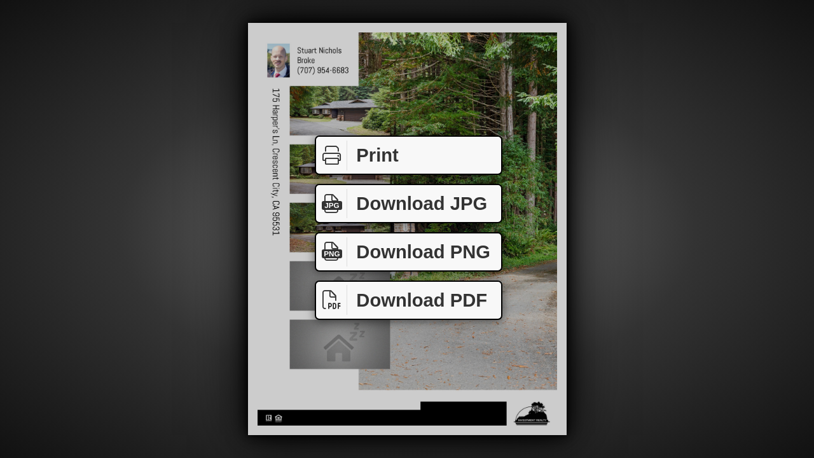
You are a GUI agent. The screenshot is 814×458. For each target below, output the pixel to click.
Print (357, 155)
